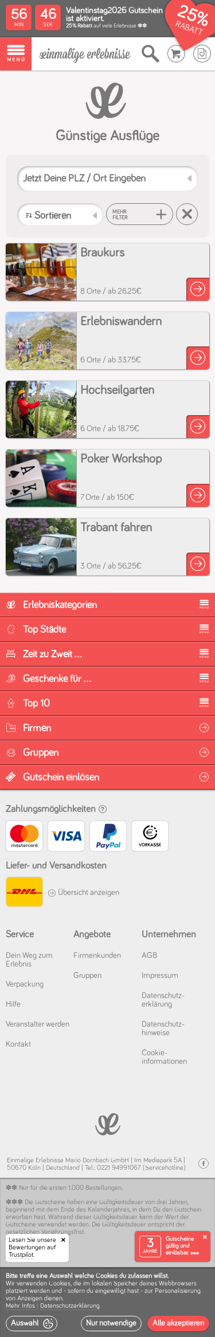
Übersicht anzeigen (83, 893)
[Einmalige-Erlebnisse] (85, 54)
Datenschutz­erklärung (163, 1000)
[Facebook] (203, 1163)
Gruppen (87, 976)
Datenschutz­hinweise (163, 1028)
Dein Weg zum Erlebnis (29, 960)
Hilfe (13, 1004)
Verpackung (25, 984)
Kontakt (18, 1044)
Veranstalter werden (37, 1024)
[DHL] (24, 893)
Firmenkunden (97, 956)
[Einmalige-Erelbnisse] (107, 1123)
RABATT (189, 28)
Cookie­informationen (164, 1057)
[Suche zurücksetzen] (187, 214)
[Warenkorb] (176, 54)
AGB (149, 956)
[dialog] (107, 1302)
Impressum (160, 976)
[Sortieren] (60, 214)
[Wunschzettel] (202, 54)
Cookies (60, 1283)
